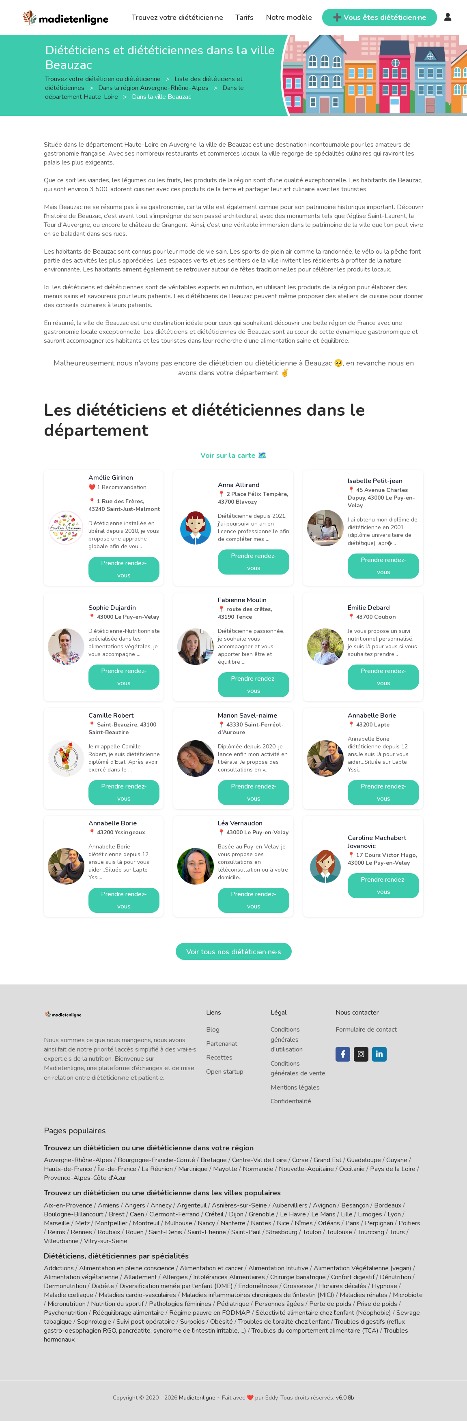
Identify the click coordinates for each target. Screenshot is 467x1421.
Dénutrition (395, 1277)
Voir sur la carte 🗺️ (233, 455)
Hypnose (384, 1286)
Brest (117, 1214)
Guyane (396, 1160)
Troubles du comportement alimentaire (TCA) (315, 1330)
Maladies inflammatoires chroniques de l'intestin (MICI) (257, 1295)
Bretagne (213, 1160)
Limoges (370, 1214)
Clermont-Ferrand (174, 1214)
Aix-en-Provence (68, 1205)
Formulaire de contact (366, 1029)
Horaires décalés (342, 1286)
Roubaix (108, 1232)
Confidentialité (291, 1101)
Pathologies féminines (180, 1303)
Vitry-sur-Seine (105, 1241)
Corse (300, 1160)
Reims (56, 1232)
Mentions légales (295, 1087)
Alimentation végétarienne (81, 1277)
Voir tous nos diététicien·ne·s (233, 952)
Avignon (324, 1205)
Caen (137, 1214)
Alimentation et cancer (211, 1268)
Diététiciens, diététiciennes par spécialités (116, 1256)
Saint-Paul (246, 1232)
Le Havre (293, 1214)
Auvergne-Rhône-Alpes (78, 1160)
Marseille (57, 1223)
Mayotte (225, 1169)
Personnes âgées (279, 1303)
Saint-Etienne (206, 1232)
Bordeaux (387, 1205)
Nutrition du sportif (117, 1303)
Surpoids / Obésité (206, 1321)
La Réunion (157, 1169)
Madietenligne (197, 1398)
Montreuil (146, 1223)
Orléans (329, 1223)
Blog (213, 1029)
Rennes (81, 1232)
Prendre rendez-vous (124, 569)
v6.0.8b (345, 1398)
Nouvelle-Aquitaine (306, 1169)
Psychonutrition (65, 1312)
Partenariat (221, 1043)
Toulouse (339, 1232)
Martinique (193, 1169)
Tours (397, 1232)
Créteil (214, 1214)
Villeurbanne (61, 1241)
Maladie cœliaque (68, 1295)
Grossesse (298, 1286)
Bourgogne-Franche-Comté (156, 1160)
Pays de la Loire (392, 1169)
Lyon (394, 1214)
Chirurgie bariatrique (298, 1277)
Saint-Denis (165, 1232)
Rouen (134, 1232)
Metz (82, 1223)
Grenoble (262, 1214)
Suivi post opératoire (145, 1321)
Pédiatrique (233, 1303)
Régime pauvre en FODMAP (209, 1312)
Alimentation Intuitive (278, 1268)
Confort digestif (352, 1277)
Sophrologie (94, 1321)
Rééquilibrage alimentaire (128, 1312)
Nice (283, 1223)
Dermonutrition (66, 1286)
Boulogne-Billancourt (73, 1214)
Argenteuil (192, 1205)
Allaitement (140, 1277)
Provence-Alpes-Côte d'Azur (85, 1177)
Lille (347, 1214)
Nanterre (232, 1223)
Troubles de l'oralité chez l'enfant (283, 1321)
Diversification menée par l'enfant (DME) (177, 1286)
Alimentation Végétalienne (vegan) (362, 1268)
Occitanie (352, 1169)
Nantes (261, 1223)
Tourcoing (370, 1232)
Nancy (206, 1223)
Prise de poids (377, 1303)
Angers (135, 1205)
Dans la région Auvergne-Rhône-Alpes (154, 87)
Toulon (312, 1232)
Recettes (219, 1057)
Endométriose (258, 1286)
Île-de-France (117, 1169)
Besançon (355, 1205)
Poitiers (409, 1223)
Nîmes (304, 1223)
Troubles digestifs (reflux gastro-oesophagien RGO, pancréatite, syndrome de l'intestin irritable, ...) (224, 1326)
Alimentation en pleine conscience (126, 1268)
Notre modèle (289, 17)
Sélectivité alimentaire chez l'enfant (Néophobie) (323, 1312)
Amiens (108, 1205)
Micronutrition (66, 1303)
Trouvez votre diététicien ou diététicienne (103, 78)
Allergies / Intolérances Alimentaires (213, 1277)
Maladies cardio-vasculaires (137, 1295)
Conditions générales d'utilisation (287, 1039)
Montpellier (111, 1223)
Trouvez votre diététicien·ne (177, 17)
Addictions (59, 1268)
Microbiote (408, 1295)
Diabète (102, 1286)
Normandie (258, 1169)
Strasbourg (281, 1232)
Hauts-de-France (68, 1169)
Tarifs (244, 17)
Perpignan (379, 1223)
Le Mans (323, 1214)
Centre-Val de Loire (259, 1160)
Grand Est (328, 1160)
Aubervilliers (290, 1205)
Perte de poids (330, 1303)
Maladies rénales (363, 1295)
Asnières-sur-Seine (239, 1205)
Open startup (224, 1071)
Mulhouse (178, 1223)
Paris (352, 1223)
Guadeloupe (364, 1160)
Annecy (161, 1205)
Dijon (236, 1214)
